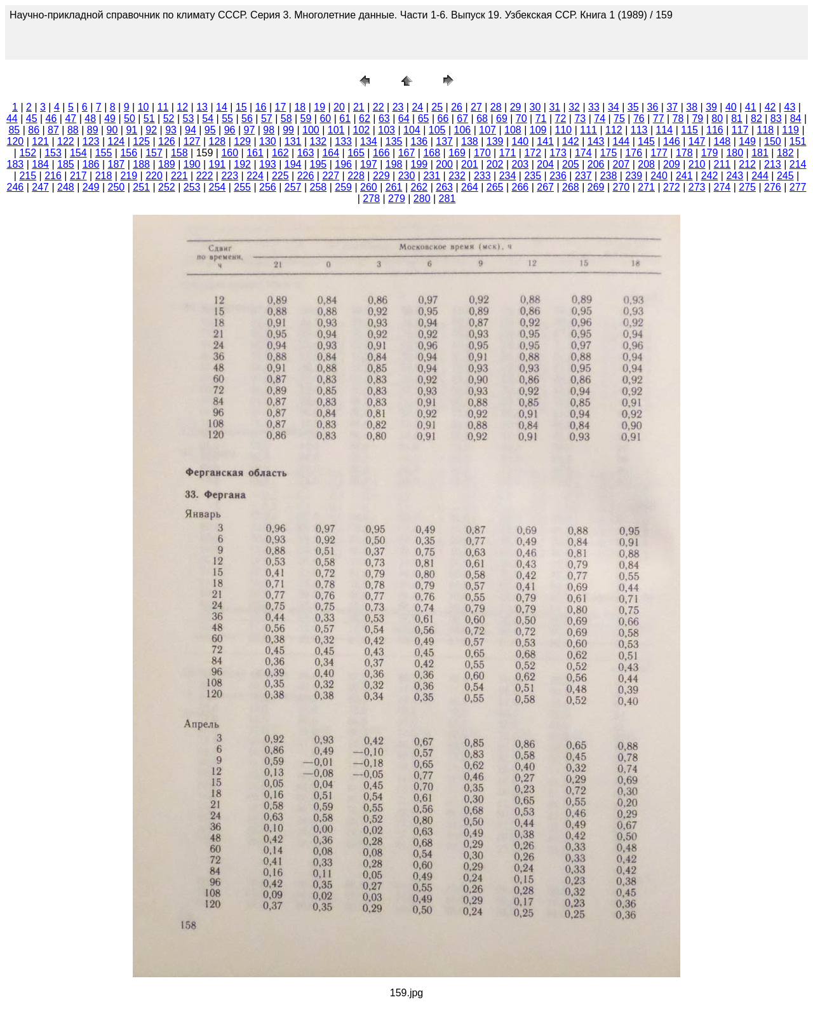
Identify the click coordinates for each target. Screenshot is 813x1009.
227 (330, 175)
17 (280, 107)
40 (731, 107)
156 (128, 152)
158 (179, 152)
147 (697, 141)
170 (482, 152)
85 (14, 130)
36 (653, 107)
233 (482, 175)
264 (469, 187)
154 (78, 152)
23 (398, 107)
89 (92, 130)
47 (70, 118)
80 (717, 118)
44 (12, 118)
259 (343, 187)
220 (154, 175)
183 (15, 164)
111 (588, 130)
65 (423, 118)
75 (619, 118)
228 (356, 175)
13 (202, 107)
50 (129, 118)
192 (242, 164)
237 (583, 175)
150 (772, 141)
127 (192, 141)
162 (280, 152)
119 (790, 130)
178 (684, 152)
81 (736, 118)
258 (318, 187)
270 (621, 187)
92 (151, 130)
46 (51, 118)
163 (305, 152)
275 (747, 187)
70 (521, 118)
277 (798, 187)
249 (91, 187)
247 (40, 187)
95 (210, 130)
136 (419, 141)
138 (469, 141)
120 (15, 141)
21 (359, 107)
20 (339, 107)
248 (65, 187)
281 (447, 198)
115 (689, 130)
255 (242, 187)
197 (368, 164)
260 (368, 187)
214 (798, 164)
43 (790, 107)
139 (495, 141)
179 (709, 152)
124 (116, 141)
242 (709, 175)
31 (554, 107)
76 (639, 118)
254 (217, 187)
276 (772, 187)
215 (27, 175)
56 (247, 118)
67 (462, 118)
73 (580, 118)
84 (796, 118)
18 (300, 107)
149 (747, 141)
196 (343, 164)
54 (207, 118)
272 (671, 187)
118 (765, 130)
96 (230, 130)
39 (711, 107)
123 (91, 141)
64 (404, 118)
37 (672, 107)
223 (229, 175)
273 (697, 187)
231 (431, 175)
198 (394, 164)
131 (293, 141)
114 (664, 130)
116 (714, 130)
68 (482, 118)
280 (422, 198)
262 (419, 187)
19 (319, 107)
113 (639, 130)
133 (343, 141)
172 (532, 152)
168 (431, 152)
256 (267, 187)
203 (520, 164)
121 (40, 141)
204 (545, 164)
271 (646, 187)
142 (570, 141)
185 (65, 164)
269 (596, 187)
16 (261, 107)
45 (31, 118)
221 (179, 175)
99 (288, 130)
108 (512, 130)
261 (394, 187)
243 (734, 175)
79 (697, 118)
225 (280, 175)
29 (515, 107)
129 (242, 141)
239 (633, 175)
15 (241, 107)
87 (53, 130)
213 (772, 164)
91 (131, 130)
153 (53, 152)
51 (149, 118)
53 (188, 118)
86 (33, 130)
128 (217, 141)
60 (325, 118)
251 (141, 187)
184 (40, 164)
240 (659, 175)
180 (734, 152)
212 (747, 164)
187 (116, 164)
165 (356, 152)
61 (345, 118)
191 (217, 164)
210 (697, 164)
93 (171, 130)
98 (268, 130)
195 (318, 164)
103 (386, 130)
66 (442, 118)
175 (608, 152)
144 (621, 141)
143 (596, 141)
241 (684, 175)
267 (545, 187)
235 (532, 175)
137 (444, 141)
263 (444, 187)
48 (90, 118)
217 (78, 175)
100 (310, 130)
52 (169, 118)
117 (740, 130)
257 (293, 187)
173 (558, 152)
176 (633, 152)
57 (266, 118)
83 (776, 118)
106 (462, 130)
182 (785, 152)
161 (255, 152)
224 (255, 175)
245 (785, 175)
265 (495, 187)
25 (437, 107)
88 (73, 130)
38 (691, 107)
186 (91, 164)
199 (419, 164)
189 (166, 164)
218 (103, 175)
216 (53, 175)
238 (608, 175)
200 (444, 164)
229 (381, 175)
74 (599, 118)
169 (457, 152)
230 (406, 175)
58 (286, 118)
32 (574, 107)
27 (476, 107)
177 (659, 152)
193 (267, 164)
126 (166, 141)
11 (163, 107)
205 (570, 164)
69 (501, 118)
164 (330, 152)
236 (558, 175)
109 (538, 130)
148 (722, 141)
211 (722, 164)
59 (306, 118)
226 (305, 175)
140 (520, 141)
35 (633, 107)
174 (583, 152)
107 (487, 130)
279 (396, 198)
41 (750, 107)
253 (192, 187)
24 (417, 107)
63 (384, 118)
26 (456, 107)
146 (671, 141)
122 (65, 141)
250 (116, 187)
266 (520, 187)
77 (658, 118)
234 (507, 175)
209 (671, 164)
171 (507, 152)
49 (110, 118)
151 (798, 141)
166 (381, 152)
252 (166, 187)
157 (154, 152)
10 (143, 107)
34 (613, 107)
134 (368, 141)
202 (495, 164)
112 (613, 130)
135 (394, 141)
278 (371, 198)
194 (293, 164)
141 (545, 141)
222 (204, 175)
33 (594, 107)
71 (541, 118)
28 (496, 107)
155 (103, 152)
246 (15, 187)
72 (561, 118)
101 (336, 130)
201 (469, 164)
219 (128, 175)
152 (27, 152)
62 (364, 118)
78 (678, 118)
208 (646, 164)
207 (621, 164)
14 (221, 107)
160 (229, 152)
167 (406, 152)
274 (722, 187)
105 (437, 130)
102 (361, 130)
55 (227, 118)
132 (318, 141)
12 (182, 107)
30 (535, 107)
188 (141, 164)
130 (267, 141)
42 (770, 107)
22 (378, 107)
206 (596, 164)
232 (457, 175)
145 (646, 141)
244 (760, 175)
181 (760, 152)
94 (190, 130)
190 (192, 164)
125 (141, 141)
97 (249, 130)
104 (411, 130)
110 (563, 130)
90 (112, 130)
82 (756, 118)
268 (570, 187)
